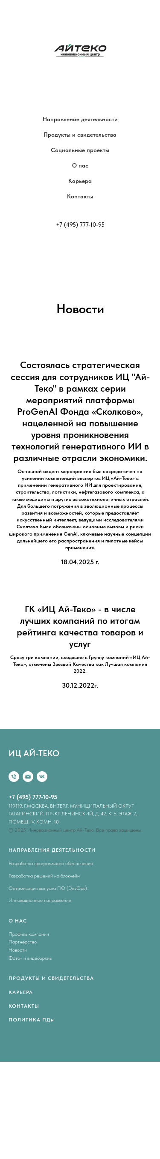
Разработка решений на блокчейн (44, 876)
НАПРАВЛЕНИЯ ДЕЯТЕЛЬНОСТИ (52, 850)
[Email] (28, 776)
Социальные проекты (80, 150)
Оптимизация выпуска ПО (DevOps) (48, 888)
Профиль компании (29, 934)
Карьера (80, 180)
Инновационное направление (40, 900)
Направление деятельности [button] (80, 119)
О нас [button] (80, 165)
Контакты (80, 196)
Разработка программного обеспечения (51, 863)
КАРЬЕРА (21, 992)
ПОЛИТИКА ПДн (31, 1020)
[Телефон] (14, 776)
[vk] (42, 776)
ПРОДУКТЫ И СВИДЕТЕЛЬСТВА (51, 978)
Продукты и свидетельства (80, 134)
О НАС (18, 921)
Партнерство (23, 942)
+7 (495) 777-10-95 (80, 224)
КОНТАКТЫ (24, 1006)
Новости (18, 950)
